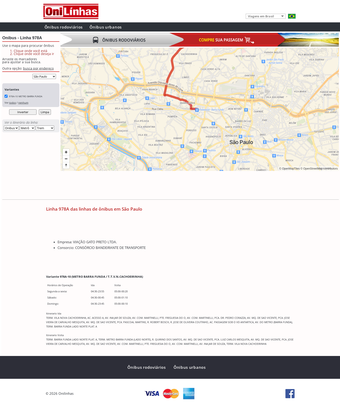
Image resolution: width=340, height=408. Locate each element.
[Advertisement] (144, 185)
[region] (200, 109)
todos (12, 102)
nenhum (23, 102)
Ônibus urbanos (106, 27)
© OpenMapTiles (289, 168)
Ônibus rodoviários (64, 27)
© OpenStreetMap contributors (319, 168)
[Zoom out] (66, 158)
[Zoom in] (66, 152)
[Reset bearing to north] (66, 165)
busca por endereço (38, 68)
